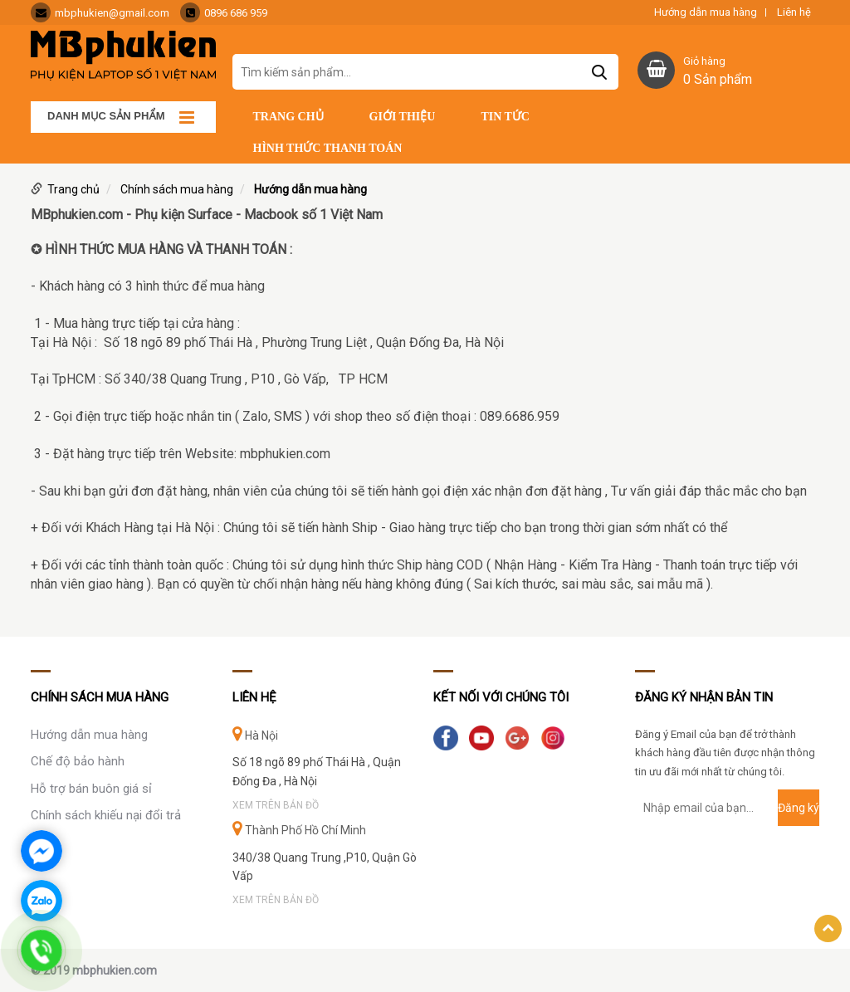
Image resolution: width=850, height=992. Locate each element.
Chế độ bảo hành (78, 761)
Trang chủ (288, 116)
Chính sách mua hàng (176, 189)
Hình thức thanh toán (328, 148)
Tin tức (505, 116)
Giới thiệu (402, 116)
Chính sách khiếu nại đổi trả (106, 815)
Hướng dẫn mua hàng (705, 12)
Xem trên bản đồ (275, 805)
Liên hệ (794, 12)
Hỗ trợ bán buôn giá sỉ (91, 788)
